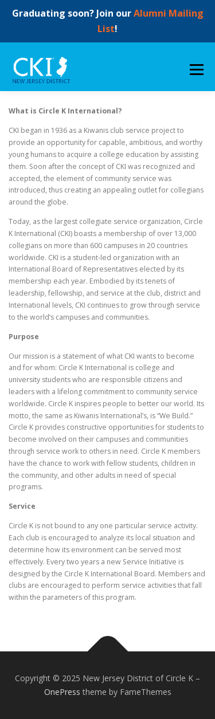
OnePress (62, 691)
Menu (195, 69)
